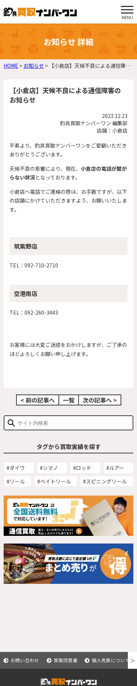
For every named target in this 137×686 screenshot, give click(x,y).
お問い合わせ (25, 660)
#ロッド (82, 467)
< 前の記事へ (37, 400)
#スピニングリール (105, 481)
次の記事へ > (100, 400)
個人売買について (111, 660)
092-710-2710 (41, 265)
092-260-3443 (41, 312)
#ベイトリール (54, 481)
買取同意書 (65, 660)
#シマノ (49, 467)
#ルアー (115, 467)
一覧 (69, 400)
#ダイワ (16, 467)
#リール (16, 481)
